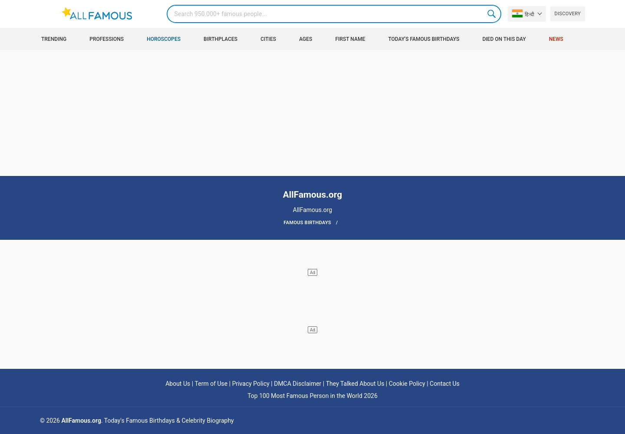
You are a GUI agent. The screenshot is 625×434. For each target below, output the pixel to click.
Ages (305, 39)
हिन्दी (523, 13)
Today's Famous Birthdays (423, 39)
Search (492, 14)
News (556, 39)
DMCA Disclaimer (297, 383)
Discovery (568, 14)
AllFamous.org (81, 420)
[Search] (334, 14)
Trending (53, 39)
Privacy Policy (251, 383)
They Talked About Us (355, 383)
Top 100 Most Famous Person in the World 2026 (312, 395)
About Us (177, 383)
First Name (350, 39)
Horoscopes (164, 39)
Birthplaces (220, 39)
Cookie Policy (407, 383)
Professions (106, 39)
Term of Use (211, 383)
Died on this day (504, 39)
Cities (268, 39)
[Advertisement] (312, 115)
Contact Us (445, 383)
